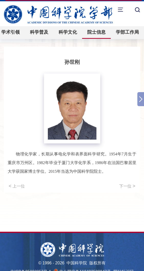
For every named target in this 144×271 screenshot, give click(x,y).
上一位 (17, 186)
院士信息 (96, 32)
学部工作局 (127, 32)
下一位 (127, 186)
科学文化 (68, 32)
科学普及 (39, 32)
